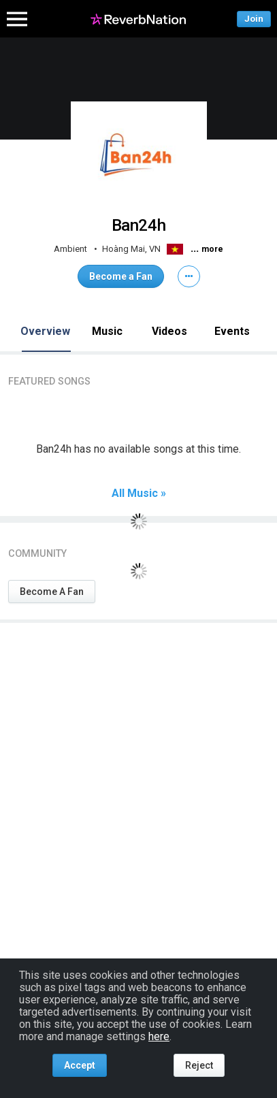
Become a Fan (120, 276)
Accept (79, 1065)
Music (107, 331)
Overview (45, 331)
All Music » (139, 493)
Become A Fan (52, 591)
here (158, 1036)
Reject (199, 1065)
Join (253, 19)
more (212, 249)
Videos (169, 331)
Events (232, 331)
